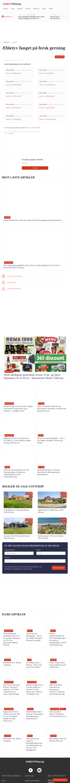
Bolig (12, 8)
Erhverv (19, 8)
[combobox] (5, 561)
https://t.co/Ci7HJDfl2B (46, 73)
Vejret (51, 8)
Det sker (27, 8)
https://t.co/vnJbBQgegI (13, 119)
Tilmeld (35, 168)
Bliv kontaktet (58, 568)
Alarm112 (5, 8)
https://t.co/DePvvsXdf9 (13, 96)
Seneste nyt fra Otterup (32, 781)
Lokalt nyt (36, 8)
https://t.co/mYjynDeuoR (47, 85)
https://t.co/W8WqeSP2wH (47, 119)
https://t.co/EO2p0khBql (13, 85)
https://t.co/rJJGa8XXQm (47, 108)
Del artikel (60, 57)
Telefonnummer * (10, 550)
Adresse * (7, 557)
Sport (44, 8)
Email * (38, 550)
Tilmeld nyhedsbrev (60, 780)
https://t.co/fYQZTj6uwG (13, 73)
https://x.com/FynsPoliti (33, 128)
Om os (4, 781)
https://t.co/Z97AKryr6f (13, 108)
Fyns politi (10, 133)
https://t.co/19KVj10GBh (46, 96)
